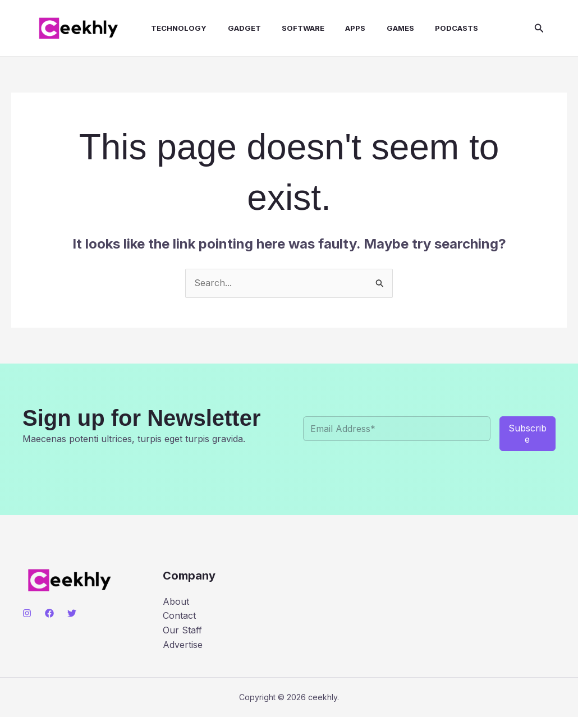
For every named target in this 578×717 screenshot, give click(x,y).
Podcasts (434, 28)
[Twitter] (71, 613)
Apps (339, 28)
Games (380, 28)
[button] (539, 28)
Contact (179, 615)
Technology (171, 28)
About (176, 601)
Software (289, 28)
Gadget (233, 28)
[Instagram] (26, 613)
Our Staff (182, 630)
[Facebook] (49, 613)
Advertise (183, 644)
